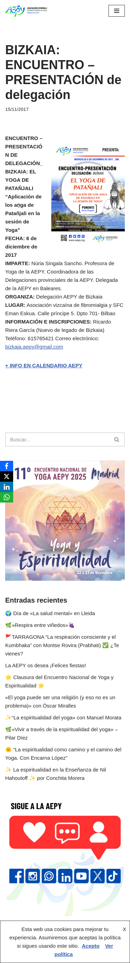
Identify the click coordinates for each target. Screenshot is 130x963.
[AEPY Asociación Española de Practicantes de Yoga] (26, 11)
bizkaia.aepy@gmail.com (34, 347)
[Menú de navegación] (117, 11)
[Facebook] (6, 466)
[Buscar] (57, 439)
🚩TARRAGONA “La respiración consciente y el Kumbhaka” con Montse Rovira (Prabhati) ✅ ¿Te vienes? (62, 645)
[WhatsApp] (6, 497)
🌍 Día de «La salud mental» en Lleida (50, 613)
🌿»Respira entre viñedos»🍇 (40, 625)
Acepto (90, 946)
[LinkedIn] (6, 487)
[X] (6, 476)
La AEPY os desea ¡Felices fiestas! (45, 665)
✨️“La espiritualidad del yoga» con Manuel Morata (63, 717)
